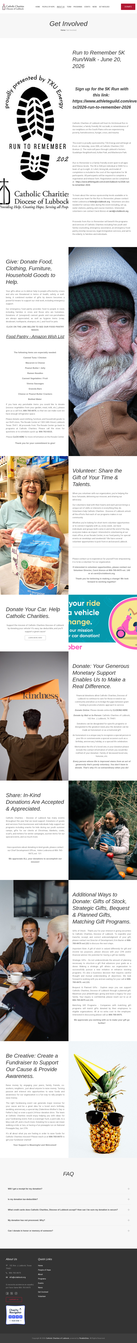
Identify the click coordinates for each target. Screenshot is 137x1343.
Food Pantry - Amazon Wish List (35, 336)
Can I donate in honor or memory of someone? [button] (30, 1231)
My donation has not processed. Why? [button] (26, 1220)
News (95, 7)
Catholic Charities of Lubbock (57, 1338)
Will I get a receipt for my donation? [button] (25, 1189)
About (40, 1274)
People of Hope (48, 7)
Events (87, 7)
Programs (77, 7)
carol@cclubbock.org (118, 211)
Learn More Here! (35, 638)
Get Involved (104, 7)
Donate (128, 7)
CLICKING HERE (120, 710)
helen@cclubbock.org (100, 201)
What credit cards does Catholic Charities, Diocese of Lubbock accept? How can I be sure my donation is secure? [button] (63, 1210)
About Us (61, 7)
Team (69, 7)
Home (38, 7)
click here (18, 437)
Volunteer (42, 1296)
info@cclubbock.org (17, 1277)
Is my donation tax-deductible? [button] (23, 1199)
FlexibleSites (84, 1338)
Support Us (13, 1299)
